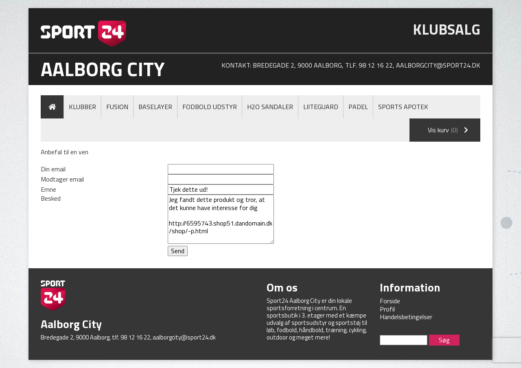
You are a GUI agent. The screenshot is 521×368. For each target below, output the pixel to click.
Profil (387, 309)
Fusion (117, 107)
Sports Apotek (403, 107)
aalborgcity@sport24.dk (438, 65)
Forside (390, 301)
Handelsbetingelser (406, 317)
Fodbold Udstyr (209, 107)
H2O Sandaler (270, 107)
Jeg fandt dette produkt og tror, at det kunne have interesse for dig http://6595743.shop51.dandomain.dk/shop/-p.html (221, 219)
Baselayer (155, 107)
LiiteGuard (320, 107)
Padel (358, 107)
